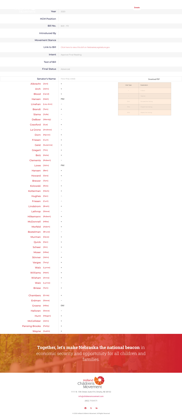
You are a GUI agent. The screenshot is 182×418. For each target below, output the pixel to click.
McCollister (34, 321)
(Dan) (45, 196)
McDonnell (34, 221)
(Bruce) (46, 232)
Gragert (36, 150)
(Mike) (46, 221)
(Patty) (46, 326)
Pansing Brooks (31, 326)
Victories (72, 7)
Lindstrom (34, 206)
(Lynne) (46, 267)
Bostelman (34, 231)
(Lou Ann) (47, 104)
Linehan (36, 104)
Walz (38, 267)
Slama (37, 114)
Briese (37, 288)
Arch (38, 88)
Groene (36, 305)
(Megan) (47, 316)
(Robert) (47, 160)
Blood (37, 94)
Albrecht (36, 83)
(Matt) (46, 99)
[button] (146, 7)
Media (82, 7)
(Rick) (45, 186)
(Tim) (45, 150)
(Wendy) (47, 119)
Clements (35, 160)
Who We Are (47, 7)
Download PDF (154, 79)
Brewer (36, 180)
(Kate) (46, 155)
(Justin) (46, 331)
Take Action (103, 7)
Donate (137, 7)
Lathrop (36, 211)
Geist (38, 145)
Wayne (36, 331)
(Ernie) (46, 295)
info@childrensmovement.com (91, 396)
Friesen (36, 140)
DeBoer (36, 119)
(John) (46, 89)
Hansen (36, 99)
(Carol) (46, 94)
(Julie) (46, 114)
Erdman (36, 300)
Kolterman (34, 191)
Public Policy (60, 7)
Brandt (37, 109)
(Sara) (45, 176)
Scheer (37, 247)
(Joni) (45, 84)
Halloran (36, 310)
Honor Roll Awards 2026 (120, 7)
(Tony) (46, 262)
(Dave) (46, 237)
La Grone (35, 129)
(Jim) (45, 247)
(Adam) (46, 227)
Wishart (36, 277)
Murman (36, 237)
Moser (37, 252)
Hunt (38, 315)
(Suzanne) (47, 145)
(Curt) (45, 140)
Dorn (38, 134)
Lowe (37, 165)
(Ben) (45, 170)
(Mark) (46, 191)
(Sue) (45, 124)
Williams (35, 272)
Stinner (36, 257)
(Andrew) (47, 130)
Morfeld (36, 226)
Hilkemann (34, 216)
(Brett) (46, 206)
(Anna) (46, 278)
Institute (91, 7)
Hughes (36, 196)
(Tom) (45, 109)
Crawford (35, 124)
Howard (36, 175)
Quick (37, 242)
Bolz (38, 155)
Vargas (37, 262)
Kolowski (35, 186)
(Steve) (46, 211)
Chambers (35, 295)
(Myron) (46, 135)
